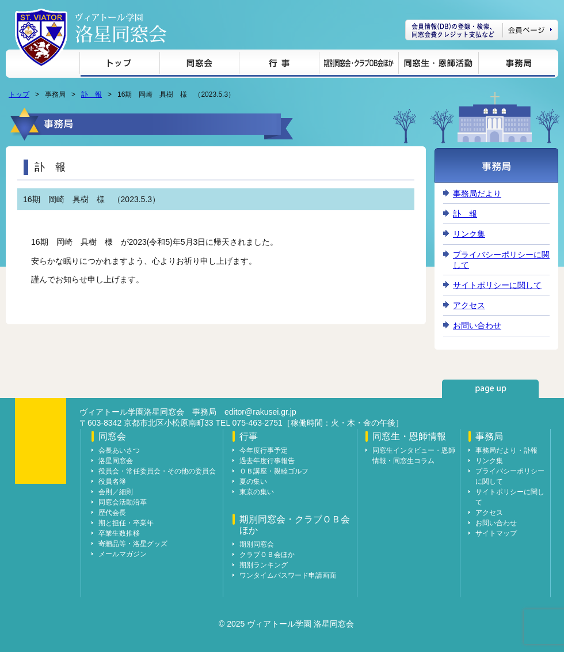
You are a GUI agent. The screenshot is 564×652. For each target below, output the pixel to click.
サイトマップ (496, 533)
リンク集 (469, 233)
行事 (279, 65)
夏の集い (253, 481)
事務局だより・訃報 (506, 450)
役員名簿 (112, 481)
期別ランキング (263, 565)
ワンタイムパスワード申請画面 (287, 575)
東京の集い (256, 492)
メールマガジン (122, 554)
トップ (119, 65)
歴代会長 (112, 513)
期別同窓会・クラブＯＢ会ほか (358, 65)
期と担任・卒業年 (126, 523)
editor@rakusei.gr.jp (260, 411)
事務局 (516, 65)
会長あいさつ (119, 450)
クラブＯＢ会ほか (267, 555)
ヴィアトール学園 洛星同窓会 (121, 28)
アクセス (469, 305)
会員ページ (481, 30)
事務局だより (477, 193)
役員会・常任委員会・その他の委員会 (157, 471)
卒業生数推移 (119, 533)
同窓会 (199, 65)
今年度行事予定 (263, 450)
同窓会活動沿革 (122, 502)
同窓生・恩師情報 (438, 65)
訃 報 (91, 94)
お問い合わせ (477, 325)
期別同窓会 (256, 544)
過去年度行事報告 (267, 461)
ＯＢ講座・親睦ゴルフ (273, 471)
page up (490, 389)
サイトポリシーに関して (497, 285)
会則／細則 (115, 492)
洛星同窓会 (115, 461)
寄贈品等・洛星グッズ (132, 544)
